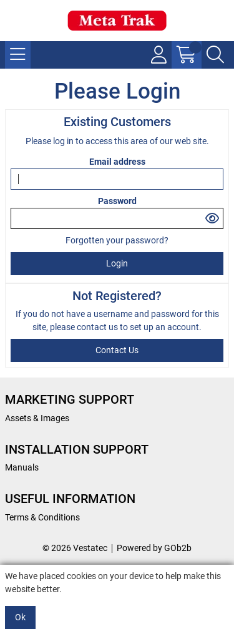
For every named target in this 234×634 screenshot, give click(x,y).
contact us (98, 327)
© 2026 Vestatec (74, 548)
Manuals (22, 467)
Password (117, 201)
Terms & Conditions (42, 517)
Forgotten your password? (117, 240)
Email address (117, 162)
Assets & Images (37, 418)
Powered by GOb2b (154, 548)
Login (117, 263)
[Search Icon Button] (215, 55)
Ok (20, 617)
